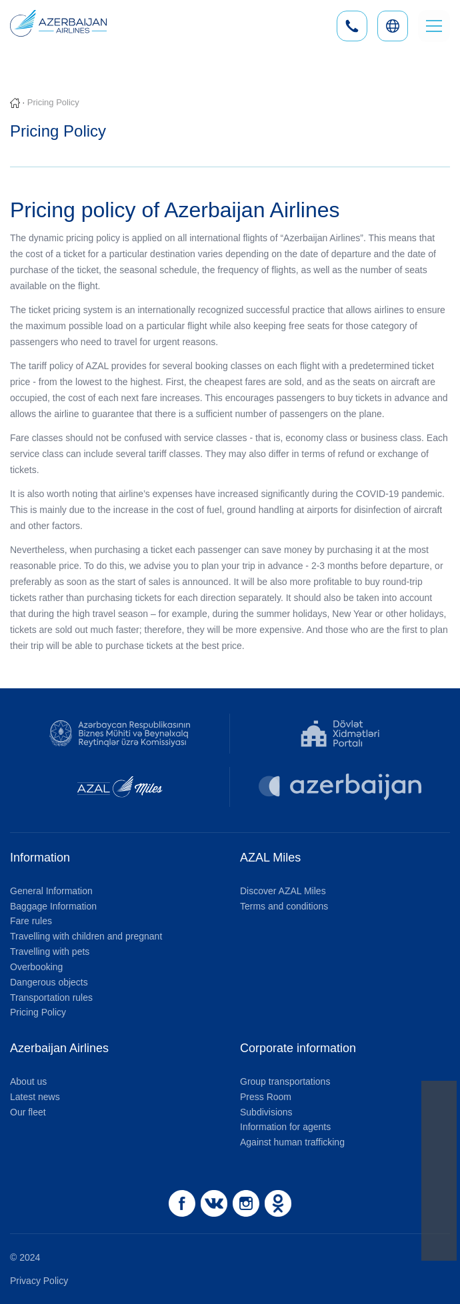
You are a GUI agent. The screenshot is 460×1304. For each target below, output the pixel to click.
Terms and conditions (284, 906)
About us (28, 1081)
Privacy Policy (39, 1280)
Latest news (35, 1096)
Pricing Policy (38, 1012)
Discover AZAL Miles (283, 891)
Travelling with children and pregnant (86, 936)
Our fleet (28, 1112)
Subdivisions (266, 1112)
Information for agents (285, 1126)
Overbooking (36, 967)
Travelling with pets (49, 951)
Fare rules (31, 921)
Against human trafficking (292, 1142)
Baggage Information (53, 906)
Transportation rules (51, 997)
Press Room (265, 1096)
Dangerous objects (49, 982)
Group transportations (285, 1081)
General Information (51, 891)
